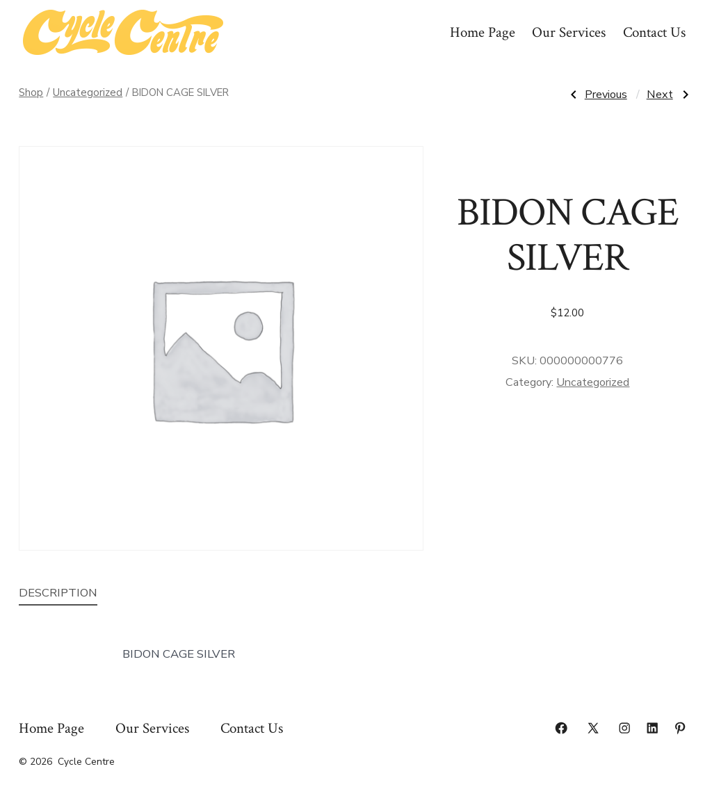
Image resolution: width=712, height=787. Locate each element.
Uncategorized (87, 92)
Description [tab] (58, 593)
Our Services (569, 32)
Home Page (482, 32)
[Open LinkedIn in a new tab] (652, 727)
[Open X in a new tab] (593, 727)
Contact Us (654, 32)
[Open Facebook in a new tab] (561, 727)
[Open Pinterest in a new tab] (680, 727)
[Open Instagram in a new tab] (624, 727)
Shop (31, 92)
